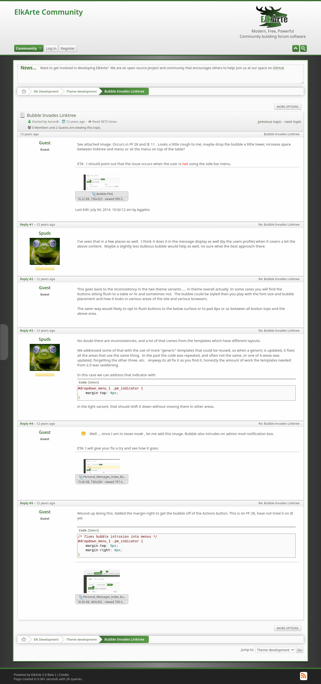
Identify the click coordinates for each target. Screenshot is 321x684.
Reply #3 (26, 330)
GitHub (278, 68)
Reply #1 (26, 224)
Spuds (45, 233)
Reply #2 (26, 279)
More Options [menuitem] (288, 107)
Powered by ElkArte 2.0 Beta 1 (35, 675)
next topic (293, 121)
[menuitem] (303, 48)
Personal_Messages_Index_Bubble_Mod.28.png (103, 477)
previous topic (270, 121)
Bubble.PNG (102, 194)
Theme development (81, 91)
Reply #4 (26, 423)
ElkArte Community (48, 12)
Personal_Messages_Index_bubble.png (103, 597)
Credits (64, 675)
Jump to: (247, 649)
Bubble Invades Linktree (124, 91)
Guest (45, 143)
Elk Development (46, 91)
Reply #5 (26, 503)
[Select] (93, 382)
